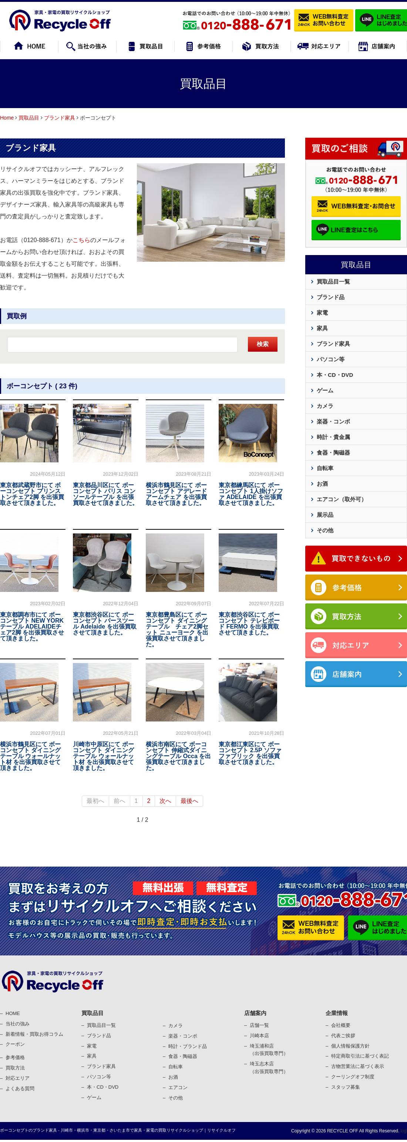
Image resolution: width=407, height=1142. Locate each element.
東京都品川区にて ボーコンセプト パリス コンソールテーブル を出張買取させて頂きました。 (105, 494)
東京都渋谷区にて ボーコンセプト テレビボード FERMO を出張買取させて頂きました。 (249, 624)
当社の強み (18, 1024)
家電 (322, 312)
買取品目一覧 (333, 281)
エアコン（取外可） (342, 499)
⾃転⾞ (175, 1066)
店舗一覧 (259, 1025)
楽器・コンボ (333, 421)
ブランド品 (330, 297)
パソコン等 (330, 359)
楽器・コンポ (182, 1036)
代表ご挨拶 (343, 1035)
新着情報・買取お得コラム (34, 1034)
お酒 (322, 483)
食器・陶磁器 (333, 452)
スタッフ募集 (345, 1087)
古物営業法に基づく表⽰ (357, 1066)
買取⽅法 (15, 1068)
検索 (263, 344)
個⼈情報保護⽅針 (350, 1046)
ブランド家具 (59, 118)
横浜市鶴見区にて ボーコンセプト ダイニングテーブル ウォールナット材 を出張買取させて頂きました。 (30, 756)
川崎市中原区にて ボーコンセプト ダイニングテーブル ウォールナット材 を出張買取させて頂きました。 (103, 756)
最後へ (189, 801)
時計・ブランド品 (187, 1046)
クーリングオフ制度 (352, 1076)
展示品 (325, 515)
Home (7, 118)
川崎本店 (259, 1035)
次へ (165, 801)
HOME (13, 1013)
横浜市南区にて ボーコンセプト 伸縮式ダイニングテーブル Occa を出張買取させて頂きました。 (178, 756)
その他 (325, 530)
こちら (81, 240)
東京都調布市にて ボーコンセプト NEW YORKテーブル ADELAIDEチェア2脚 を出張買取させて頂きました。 (32, 627)
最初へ (95, 801)
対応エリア (18, 1078)
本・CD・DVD (335, 375)
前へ (119, 801)
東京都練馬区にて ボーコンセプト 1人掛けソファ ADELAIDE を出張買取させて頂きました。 (251, 494)
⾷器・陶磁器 (182, 1056)
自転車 (325, 468)
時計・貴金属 (333, 437)
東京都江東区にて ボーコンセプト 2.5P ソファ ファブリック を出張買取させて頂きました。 (250, 753)
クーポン (15, 1044)
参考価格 (15, 1057)
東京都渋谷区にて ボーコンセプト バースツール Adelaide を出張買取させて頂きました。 (105, 624)
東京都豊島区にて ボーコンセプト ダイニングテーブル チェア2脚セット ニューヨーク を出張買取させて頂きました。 (177, 629)
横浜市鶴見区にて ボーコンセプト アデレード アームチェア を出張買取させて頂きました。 (176, 494)
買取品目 (28, 118)
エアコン (178, 1087)
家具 (322, 328)
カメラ (325, 406)
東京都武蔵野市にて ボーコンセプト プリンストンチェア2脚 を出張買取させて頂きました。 (32, 494)
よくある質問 (20, 1088)
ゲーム (325, 390)
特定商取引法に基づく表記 (360, 1056)
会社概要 (340, 1025)
